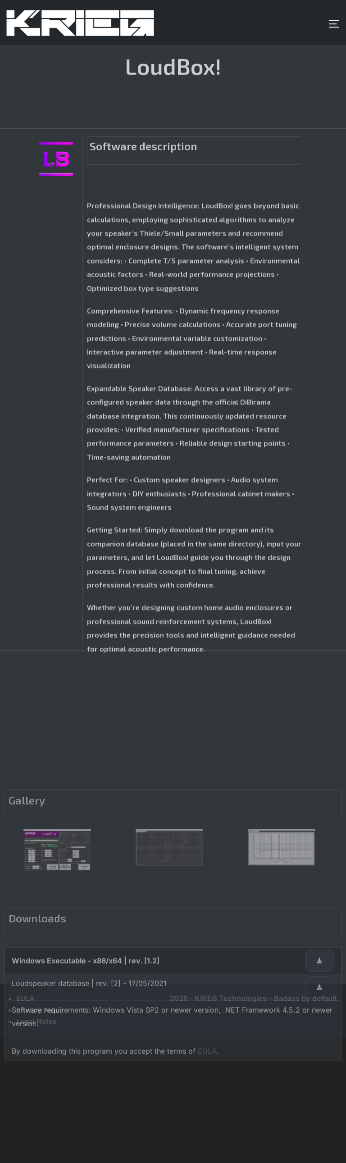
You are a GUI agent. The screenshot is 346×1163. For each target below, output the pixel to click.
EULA (207, 1158)
